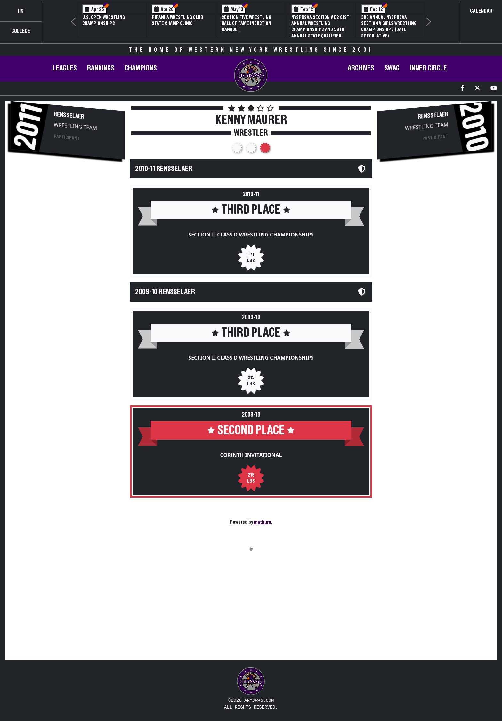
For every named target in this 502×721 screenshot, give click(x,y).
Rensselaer (69, 115)
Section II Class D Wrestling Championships (250, 234)
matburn (262, 522)
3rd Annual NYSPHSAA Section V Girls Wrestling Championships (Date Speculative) (389, 26)
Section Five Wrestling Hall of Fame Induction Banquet (246, 23)
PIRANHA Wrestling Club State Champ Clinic (177, 20)
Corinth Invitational (251, 455)
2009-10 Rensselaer (165, 292)
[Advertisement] (67, 220)
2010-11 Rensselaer (163, 169)
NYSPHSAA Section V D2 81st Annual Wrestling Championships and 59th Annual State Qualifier (320, 26)
